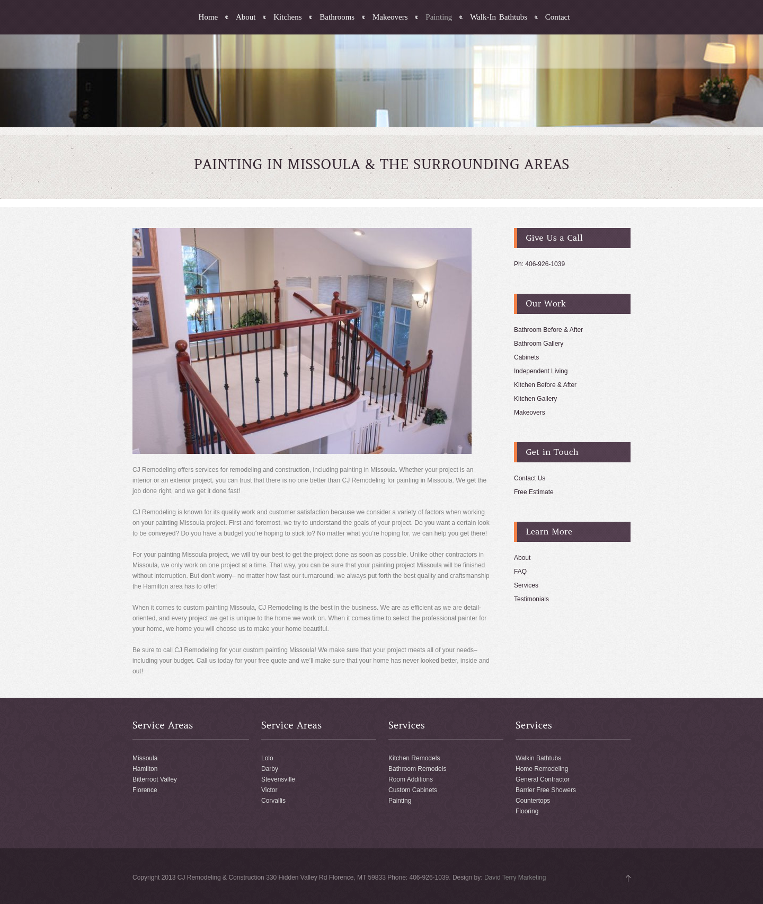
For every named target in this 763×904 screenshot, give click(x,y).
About (246, 17)
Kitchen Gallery (535, 398)
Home (208, 17)
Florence (144, 790)
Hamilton (144, 769)
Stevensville (278, 779)
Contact (557, 17)
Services (526, 585)
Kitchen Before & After (545, 385)
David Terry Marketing (515, 877)
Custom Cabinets (412, 790)
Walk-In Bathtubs (498, 17)
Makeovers (390, 17)
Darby (269, 769)
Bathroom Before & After (548, 329)
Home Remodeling (542, 769)
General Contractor (543, 779)
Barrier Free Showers (546, 790)
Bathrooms (337, 17)
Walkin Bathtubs (538, 758)
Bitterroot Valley (154, 779)
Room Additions (410, 779)
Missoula (144, 758)
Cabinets (526, 357)
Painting (438, 17)
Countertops (533, 800)
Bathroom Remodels (417, 769)
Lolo (267, 758)
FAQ (520, 571)
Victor (269, 790)
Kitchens (287, 17)
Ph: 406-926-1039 (539, 264)
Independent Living (540, 371)
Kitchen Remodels (414, 758)
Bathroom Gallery (538, 343)
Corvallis (273, 800)
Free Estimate (534, 492)
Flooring (527, 811)
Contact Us (529, 478)
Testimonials (531, 599)
